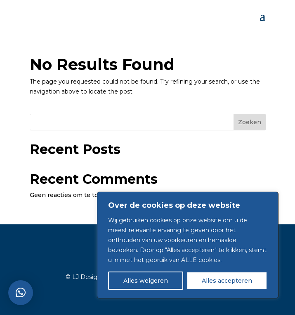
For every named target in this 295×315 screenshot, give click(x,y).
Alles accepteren (227, 280)
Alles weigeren (145, 280)
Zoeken (249, 122)
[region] (187, 245)
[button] (20, 292)
